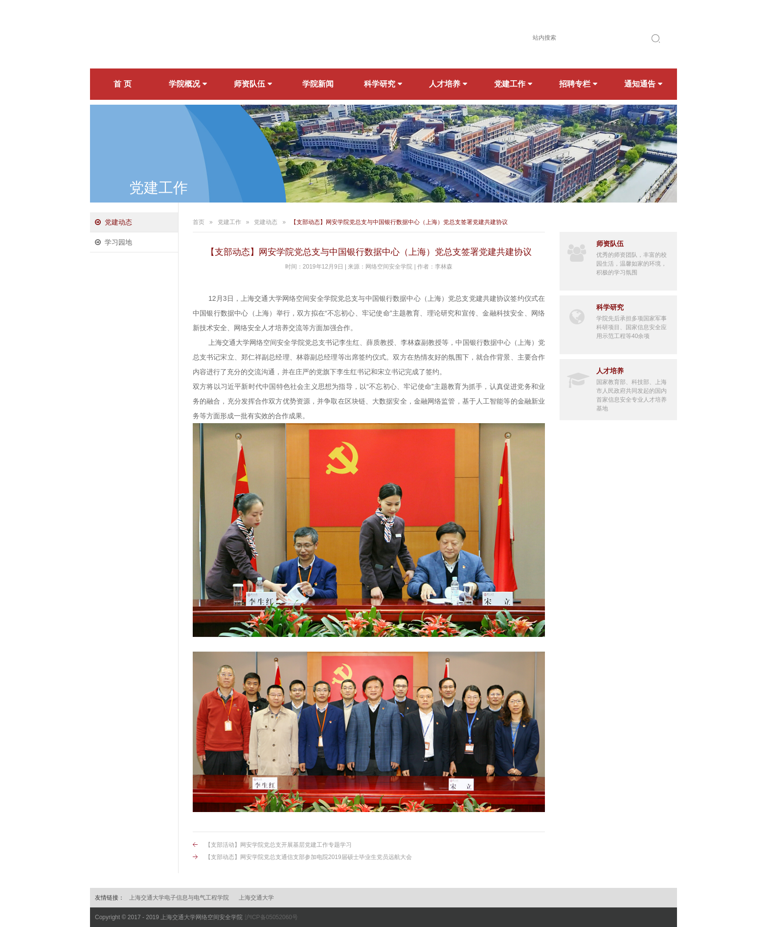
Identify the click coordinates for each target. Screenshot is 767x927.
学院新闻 (318, 84)
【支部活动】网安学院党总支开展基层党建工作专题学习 (278, 844)
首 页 (122, 84)
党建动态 (118, 222)
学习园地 (118, 242)
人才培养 (448, 84)
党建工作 (513, 84)
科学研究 (383, 84)
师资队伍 (253, 84)
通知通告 (643, 84)
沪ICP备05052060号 (271, 917)
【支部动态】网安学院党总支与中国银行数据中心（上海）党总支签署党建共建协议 (399, 222)
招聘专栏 (578, 84)
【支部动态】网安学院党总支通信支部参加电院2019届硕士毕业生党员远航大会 (308, 857)
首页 (198, 222)
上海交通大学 (256, 897)
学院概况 (188, 84)
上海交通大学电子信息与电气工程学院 (179, 897)
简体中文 (537, 14)
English (574, 14)
